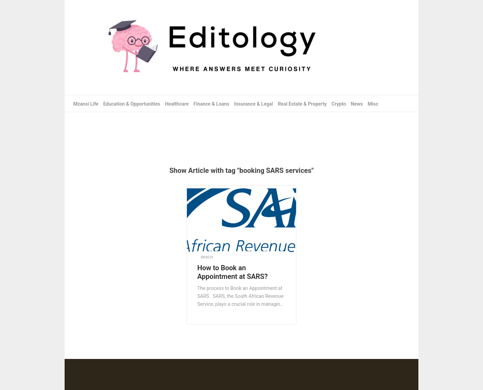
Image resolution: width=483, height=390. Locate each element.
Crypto (339, 104)
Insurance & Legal (253, 104)
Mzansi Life (85, 104)
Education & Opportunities (131, 104)
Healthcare (177, 104)
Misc (373, 104)
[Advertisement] (241, 134)
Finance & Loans (211, 104)
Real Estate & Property (302, 104)
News (357, 104)
